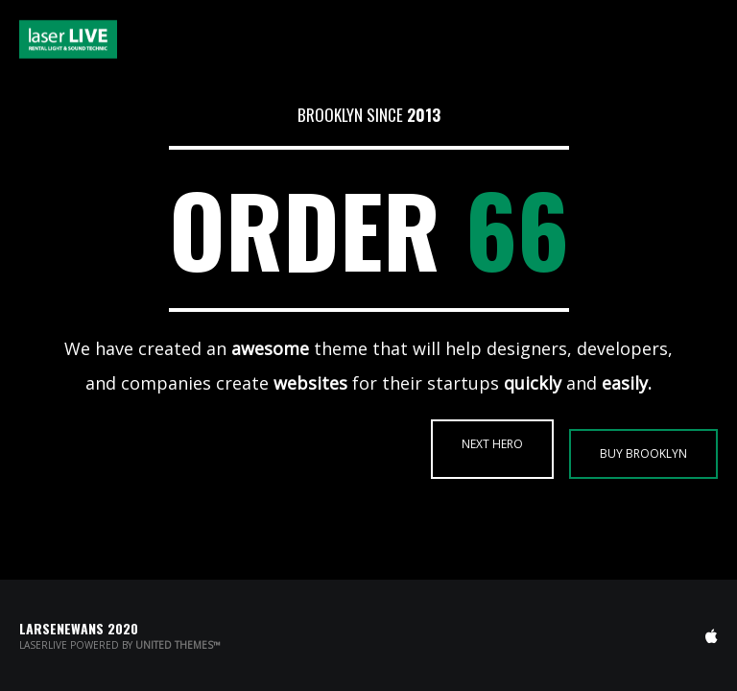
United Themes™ (178, 645)
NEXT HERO (492, 444)
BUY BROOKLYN (643, 453)
